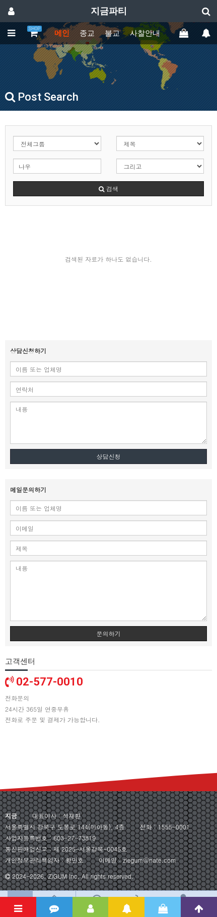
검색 (108, 188)
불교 (112, 33)
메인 (61, 33)
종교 (87, 33)
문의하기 (109, 633)
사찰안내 (145, 33)
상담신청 (109, 456)
